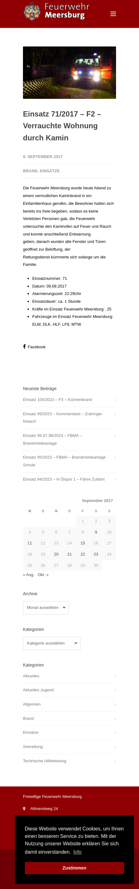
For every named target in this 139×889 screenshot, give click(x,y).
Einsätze (50, 171)
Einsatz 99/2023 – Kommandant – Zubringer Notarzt (62, 417)
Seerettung (33, 746)
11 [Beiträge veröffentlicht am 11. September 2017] (30, 543)
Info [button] (77, 852)
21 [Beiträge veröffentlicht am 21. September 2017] (69, 554)
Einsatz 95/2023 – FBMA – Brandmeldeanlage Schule (64, 461)
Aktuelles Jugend (38, 690)
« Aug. (28, 574)
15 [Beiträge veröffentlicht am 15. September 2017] (82, 543)
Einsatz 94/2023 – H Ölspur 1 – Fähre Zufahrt (64, 479)
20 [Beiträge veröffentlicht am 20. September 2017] (56, 554)
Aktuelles (31, 676)
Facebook (34, 346)
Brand (30, 171)
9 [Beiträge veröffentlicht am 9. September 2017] (96, 532)
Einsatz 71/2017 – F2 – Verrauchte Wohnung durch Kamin (62, 126)
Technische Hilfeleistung (44, 761)
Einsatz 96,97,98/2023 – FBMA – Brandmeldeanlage (52, 439)
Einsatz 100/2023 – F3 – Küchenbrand (57, 399)
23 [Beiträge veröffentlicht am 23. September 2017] (96, 554)
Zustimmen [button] (75, 867)
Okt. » (43, 574)
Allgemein (32, 704)
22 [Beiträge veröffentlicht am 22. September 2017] (82, 554)
